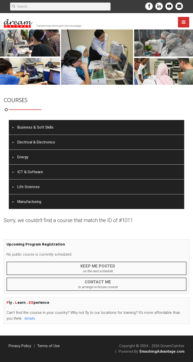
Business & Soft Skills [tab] (33, 127)
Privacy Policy (20, 346)
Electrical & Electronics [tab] (34, 142)
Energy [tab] (20, 157)
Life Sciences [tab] (26, 187)
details (29, 318)
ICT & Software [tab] (28, 172)
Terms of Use (48, 346)
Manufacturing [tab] (27, 201)
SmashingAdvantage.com (161, 351)
